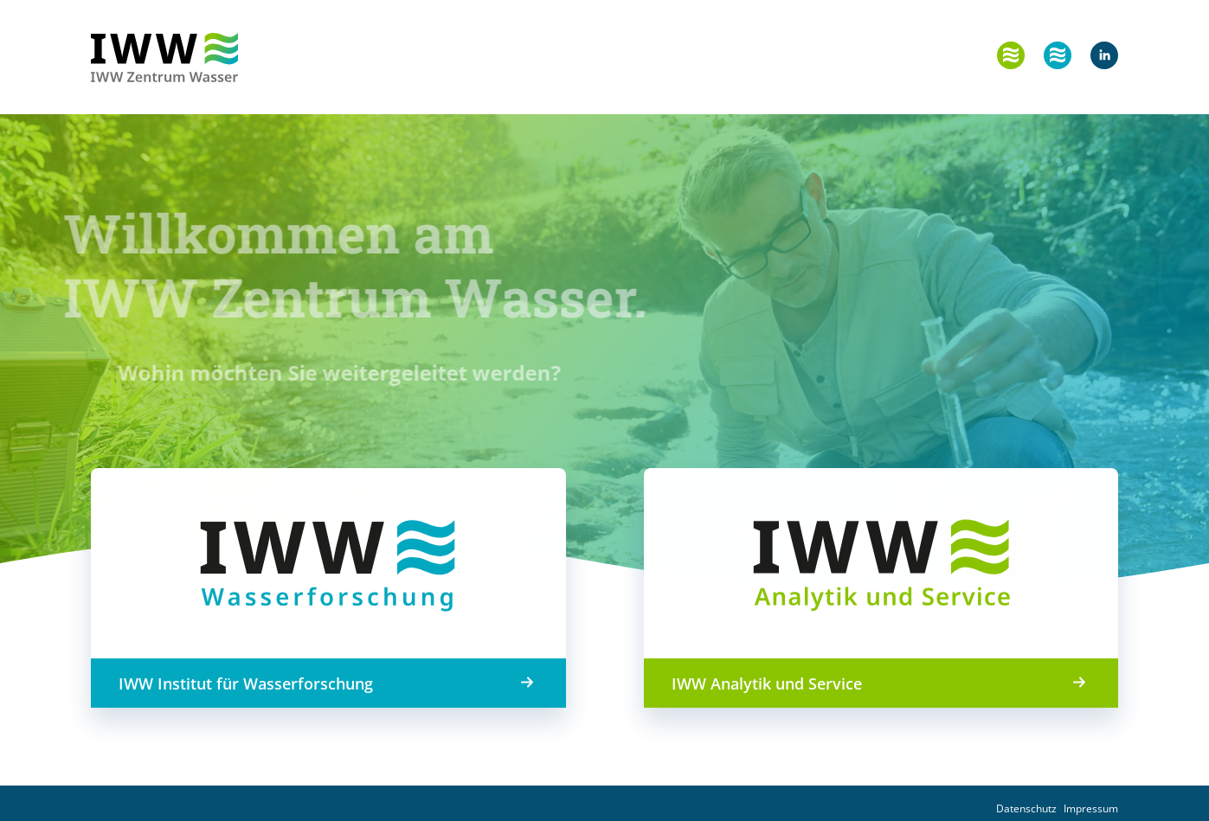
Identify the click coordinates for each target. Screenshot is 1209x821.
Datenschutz (1026, 808)
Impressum (1091, 808)
